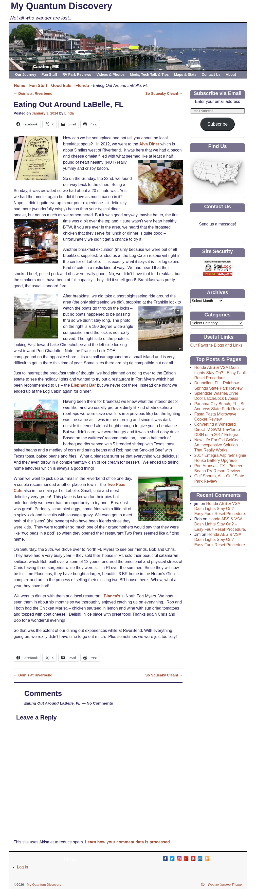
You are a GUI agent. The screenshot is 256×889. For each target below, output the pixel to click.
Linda (69, 113)
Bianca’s (112, 596)
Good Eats (61, 85)
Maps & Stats (185, 74)
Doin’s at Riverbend (33, 93)
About (231, 74)
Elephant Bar (83, 385)
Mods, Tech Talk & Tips (149, 74)
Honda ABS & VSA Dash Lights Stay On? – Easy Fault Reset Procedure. (220, 508)
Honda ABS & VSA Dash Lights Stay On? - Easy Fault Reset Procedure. (220, 372)
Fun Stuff (49, 74)
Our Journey (25, 74)
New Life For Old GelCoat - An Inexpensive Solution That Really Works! (218, 445)
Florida (82, 85)
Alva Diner (149, 144)
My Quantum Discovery (61, 6)
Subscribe (217, 124)
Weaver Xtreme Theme (225, 884)
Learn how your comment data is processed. (128, 842)
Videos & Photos (111, 74)
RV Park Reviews (76, 74)
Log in (22, 867)
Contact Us (211, 74)
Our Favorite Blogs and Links (216, 345)
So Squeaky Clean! (164, 93)
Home (19, 85)
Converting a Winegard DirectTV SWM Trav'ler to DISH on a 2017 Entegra (217, 429)
